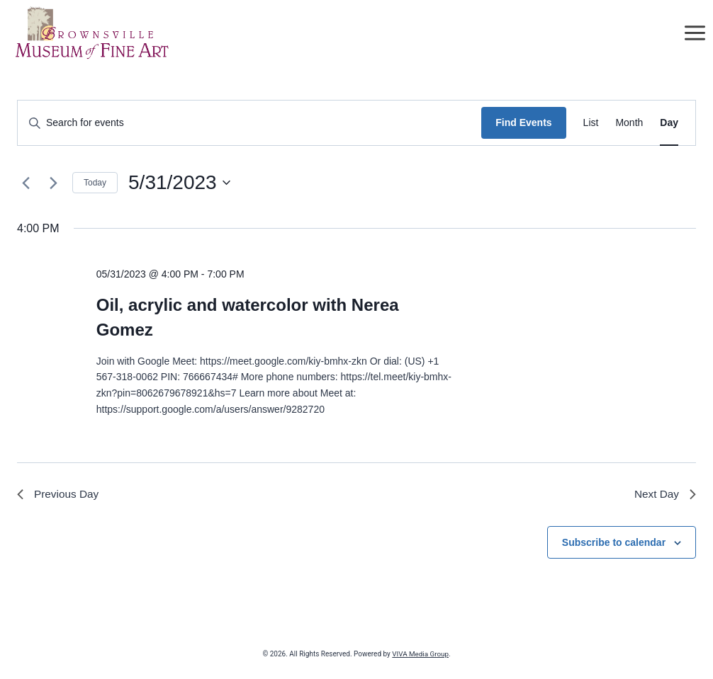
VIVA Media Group (420, 654)
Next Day (664, 495)
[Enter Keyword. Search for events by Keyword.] (249, 123)
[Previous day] (25, 182)
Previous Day (59, 495)
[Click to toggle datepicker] (179, 183)
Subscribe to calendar (614, 543)
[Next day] (53, 182)
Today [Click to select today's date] (95, 183)
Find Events (523, 122)
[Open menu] (694, 33)
